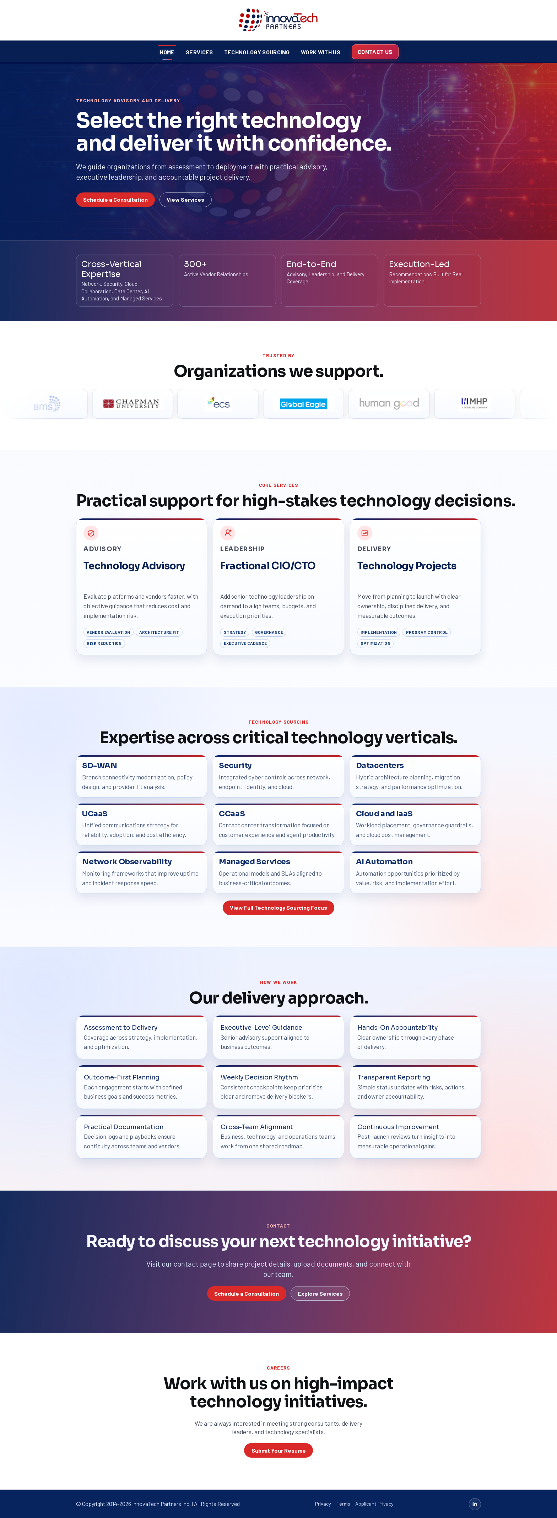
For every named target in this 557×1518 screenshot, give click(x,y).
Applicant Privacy (374, 1504)
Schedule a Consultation (115, 199)
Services (199, 52)
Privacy (323, 1504)
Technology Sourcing (257, 52)
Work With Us (320, 52)
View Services (185, 199)
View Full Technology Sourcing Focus (278, 907)
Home (167, 52)
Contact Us (375, 51)
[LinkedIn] (475, 1504)
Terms (343, 1504)
